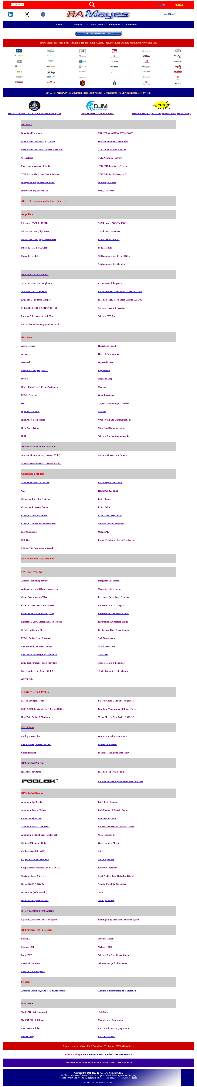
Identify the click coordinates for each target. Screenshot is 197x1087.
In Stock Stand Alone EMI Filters (114, 753)
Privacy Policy (73, 1078)
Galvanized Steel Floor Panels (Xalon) (116, 826)
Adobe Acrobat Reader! (127, 1078)
